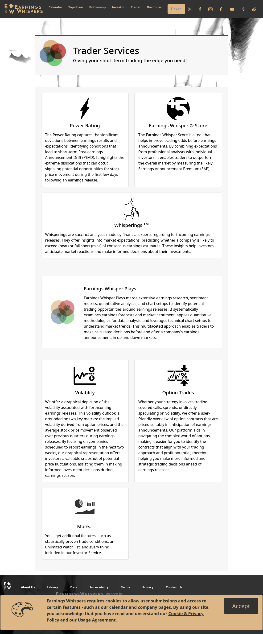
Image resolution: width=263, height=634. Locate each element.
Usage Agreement (97, 620)
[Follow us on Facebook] (200, 9)
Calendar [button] (55, 7)
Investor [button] (118, 7)
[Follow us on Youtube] (232, 9)
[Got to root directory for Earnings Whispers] (23, 9)
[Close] (241, 606)
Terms (125, 587)
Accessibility (99, 587)
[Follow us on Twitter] (190, 9)
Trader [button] (136, 7)
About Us (28, 587)
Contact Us (174, 587)
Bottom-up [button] (97, 7)
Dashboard (155, 7)
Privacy (147, 587)
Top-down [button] (75, 7)
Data (74, 587)
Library (52, 587)
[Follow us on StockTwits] (221, 9)
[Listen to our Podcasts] (243, 9)
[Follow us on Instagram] (210, 9)
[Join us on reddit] (254, 9)
